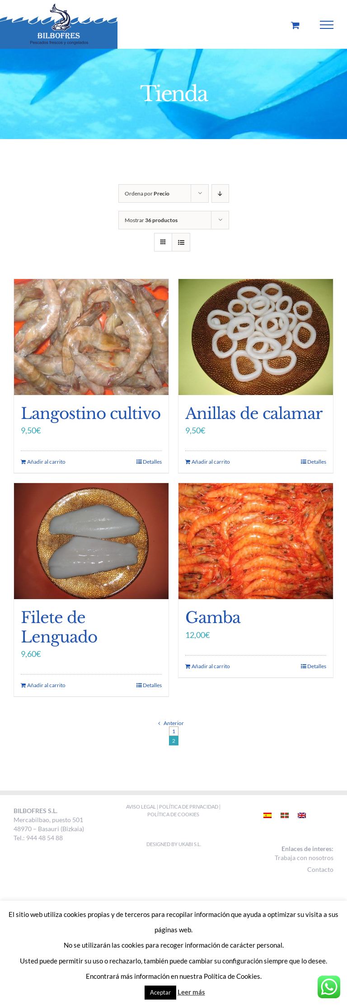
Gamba (212, 617)
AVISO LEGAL (141, 807)
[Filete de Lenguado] (91, 541)
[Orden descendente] (220, 193)
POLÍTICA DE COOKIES (173, 814)
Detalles (152, 461)
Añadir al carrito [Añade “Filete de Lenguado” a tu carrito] (46, 685)
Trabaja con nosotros (304, 857)
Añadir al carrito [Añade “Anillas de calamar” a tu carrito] (211, 461)
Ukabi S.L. (189, 844)
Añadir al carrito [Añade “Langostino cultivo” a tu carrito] (46, 461)
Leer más (191, 992)
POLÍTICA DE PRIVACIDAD (188, 807)
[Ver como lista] (181, 242)
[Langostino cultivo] (91, 337)
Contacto (320, 869)
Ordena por (147, 193)
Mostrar (151, 220)
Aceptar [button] (160, 992)
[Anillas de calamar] (255, 337)
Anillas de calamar (253, 413)
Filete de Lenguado (59, 627)
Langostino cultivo (90, 413)
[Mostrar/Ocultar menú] (327, 25)
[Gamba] (255, 541)
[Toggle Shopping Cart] (295, 25)
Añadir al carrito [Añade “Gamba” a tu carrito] (211, 666)
